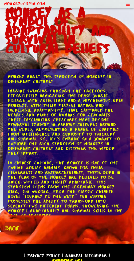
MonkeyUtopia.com (24, 3)
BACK (12, 228)
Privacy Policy (43, 255)
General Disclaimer (86, 255)
